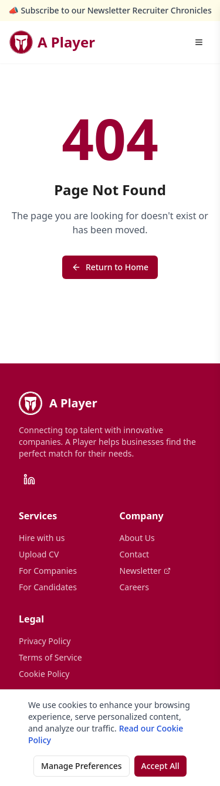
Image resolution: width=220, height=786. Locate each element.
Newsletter (145, 570)
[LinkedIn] (29, 479)
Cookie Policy (44, 673)
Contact (135, 554)
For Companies (48, 570)
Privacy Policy (44, 641)
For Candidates (48, 587)
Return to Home (110, 267)
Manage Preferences (81, 765)
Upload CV (39, 554)
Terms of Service (50, 657)
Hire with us (42, 537)
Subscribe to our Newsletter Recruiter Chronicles (116, 10)
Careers (134, 587)
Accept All (160, 765)
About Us (137, 537)
